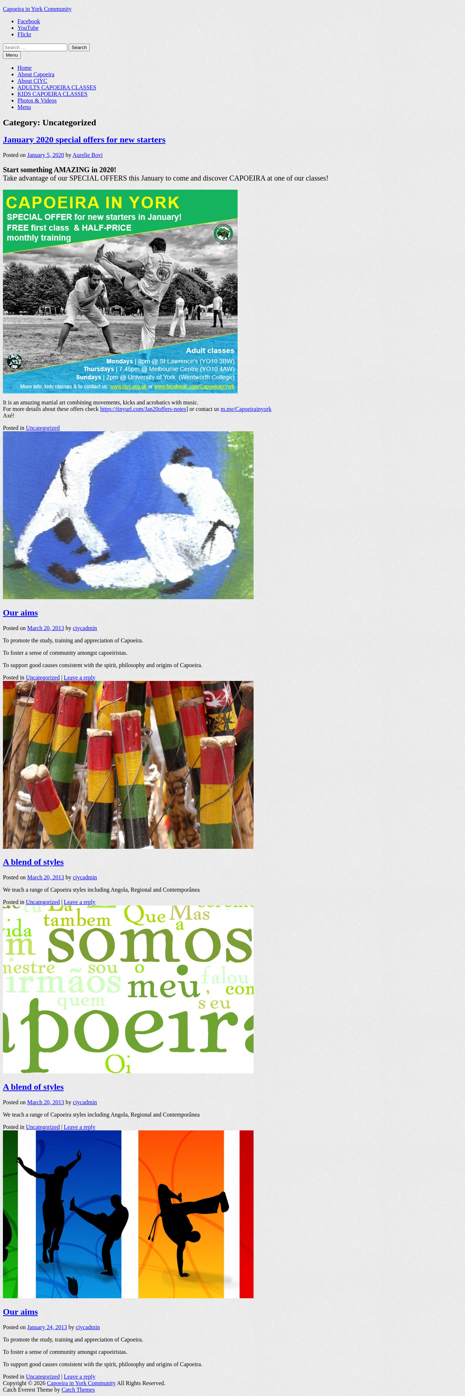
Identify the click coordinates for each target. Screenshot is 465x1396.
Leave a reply (80, 677)
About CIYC (32, 81)
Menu (24, 107)
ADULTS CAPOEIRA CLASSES (56, 87)
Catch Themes (78, 1390)
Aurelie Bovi (88, 155)
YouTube (28, 28)
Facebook (28, 21)
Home (24, 68)
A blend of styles (33, 862)
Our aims (20, 612)
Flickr (24, 34)
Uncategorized (43, 428)
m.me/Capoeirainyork (246, 409)
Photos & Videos (37, 100)
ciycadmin (85, 628)
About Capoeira (35, 74)
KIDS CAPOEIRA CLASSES (52, 94)
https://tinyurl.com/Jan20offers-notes (143, 409)
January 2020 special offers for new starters (84, 139)
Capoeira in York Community (37, 9)
